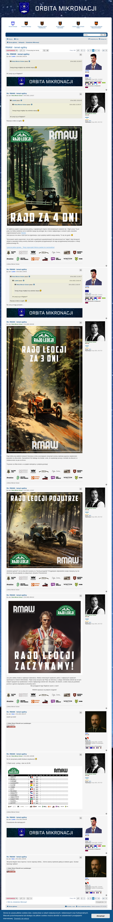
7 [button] (90, 50)
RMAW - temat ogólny (16, 47)
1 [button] (84, 50)
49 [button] (103, 50)
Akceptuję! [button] (101, 916)
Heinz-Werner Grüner (18, 61)
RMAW (23, 233)
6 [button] (88, 50)
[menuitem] (16, 39)
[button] (78, 50)
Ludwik (87, 70)
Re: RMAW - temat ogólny (18, 54)
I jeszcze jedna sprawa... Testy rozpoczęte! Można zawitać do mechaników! (31, 247)
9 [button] (95, 50)
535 (89, 740)
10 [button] (98, 50)
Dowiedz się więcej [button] (21, 918)
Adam (86, 733)
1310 (90, 78)
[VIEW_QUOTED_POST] (29, 61)
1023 (90, 120)
